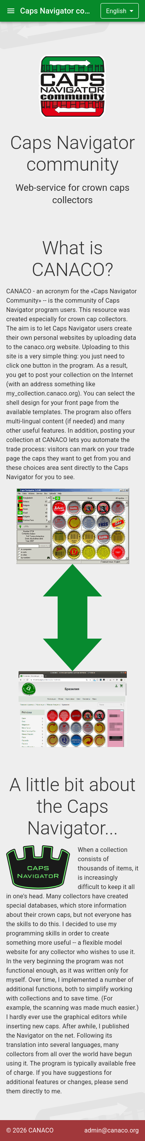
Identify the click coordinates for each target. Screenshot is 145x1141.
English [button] (116, 11)
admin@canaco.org (111, 1130)
